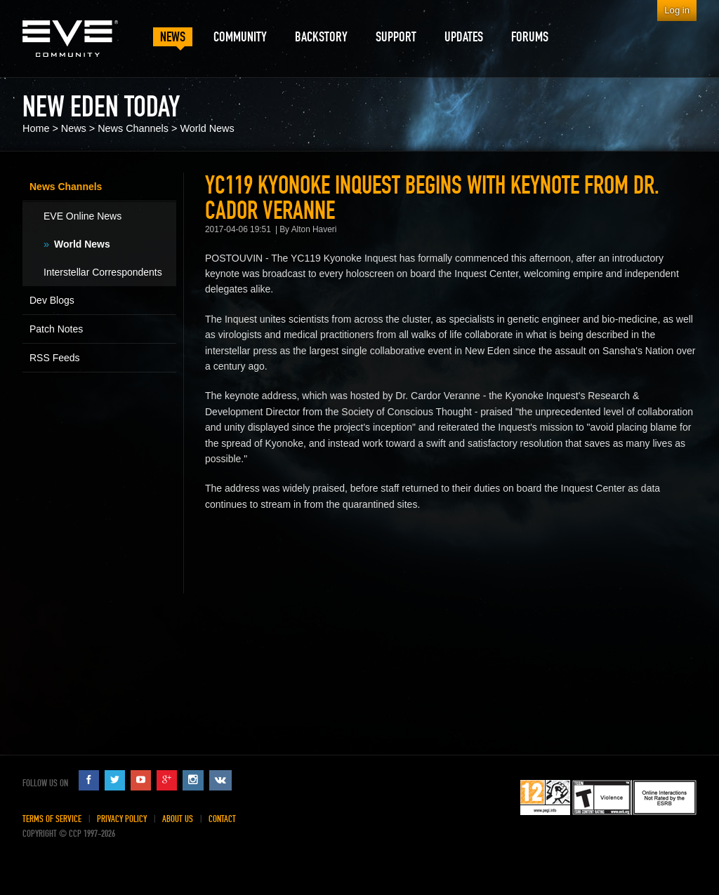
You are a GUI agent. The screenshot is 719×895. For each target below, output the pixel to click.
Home (35, 128)
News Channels (133, 128)
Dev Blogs (51, 300)
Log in (677, 10)
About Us (177, 819)
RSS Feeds (54, 357)
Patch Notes (56, 329)
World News (207, 128)
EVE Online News (82, 216)
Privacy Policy (122, 819)
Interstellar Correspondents (103, 272)
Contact (222, 819)
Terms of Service (51, 819)
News (73, 128)
